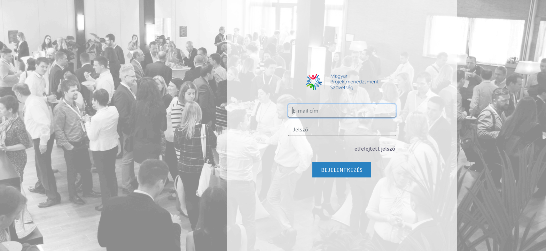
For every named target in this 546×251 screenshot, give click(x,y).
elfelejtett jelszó (374, 148)
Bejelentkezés (341, 169)
